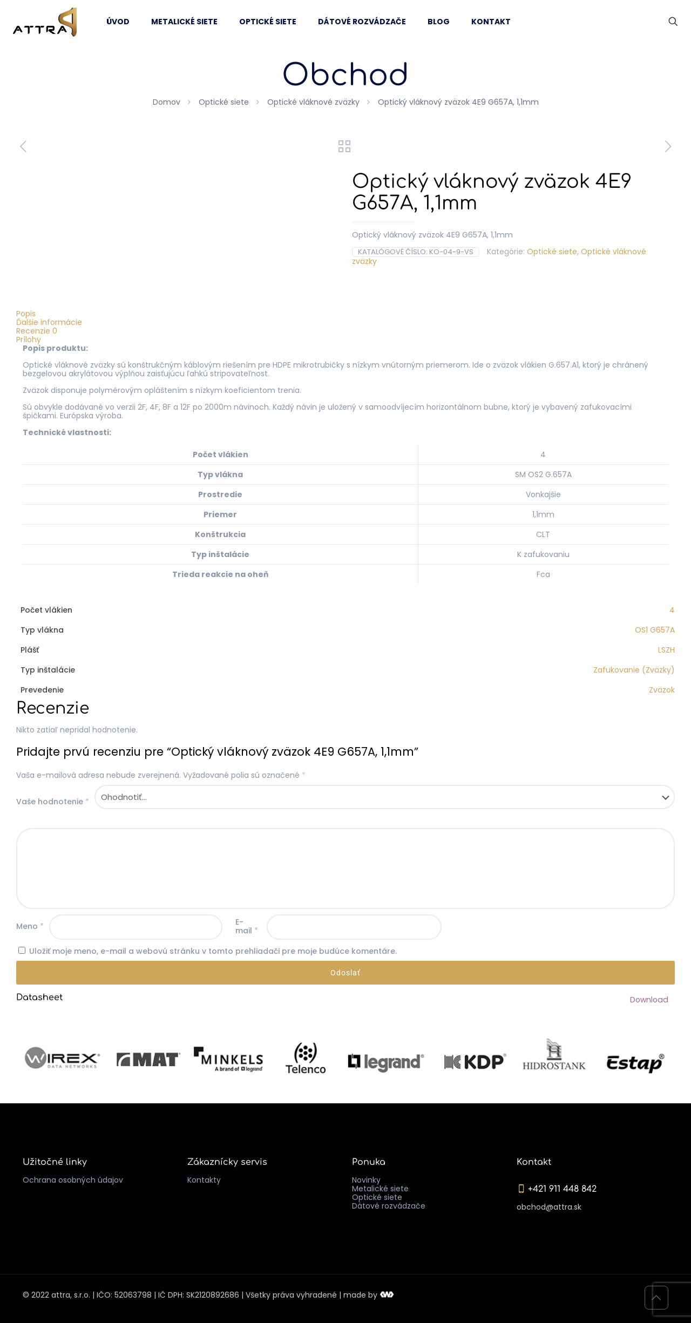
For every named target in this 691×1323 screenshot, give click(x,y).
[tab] (345, 313)
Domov (166, 102)
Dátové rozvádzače (388, 1205)
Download (649, 999)
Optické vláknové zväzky (313, 102)
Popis (26, 313)
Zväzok (662, 689)
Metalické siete (380, 1188)
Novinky (366, 1180)
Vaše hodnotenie (52, 801)
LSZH (666, 649)
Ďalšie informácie (49, 322)
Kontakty (204, 1180)
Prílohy (28, 339)
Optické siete (224, 102)
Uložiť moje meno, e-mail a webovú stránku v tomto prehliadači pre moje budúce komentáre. (213, 951)
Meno (30, 926)
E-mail (246, 926)
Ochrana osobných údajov (73, 1180)
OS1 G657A (655, 630)
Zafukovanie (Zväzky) (634, 669)
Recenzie (36, 330)
